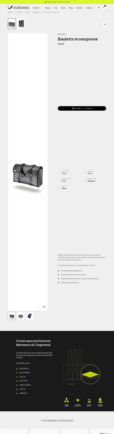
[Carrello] (103, 7)
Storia (63, 8)
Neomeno (37, 12)
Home (10, 12)
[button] (44, 307)
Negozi (48, 8)
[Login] (98, 7)
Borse (27, 12)
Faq (55, 8)
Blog (71, 8)
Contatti (79, 8)
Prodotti (36, 8)
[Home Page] (18, 7)
